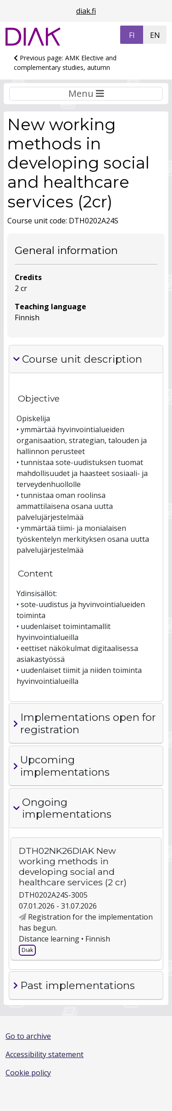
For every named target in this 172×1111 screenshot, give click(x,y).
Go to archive (28, 1036)
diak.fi (86, 11)
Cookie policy (28, 1073)
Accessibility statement (44, 1054)
